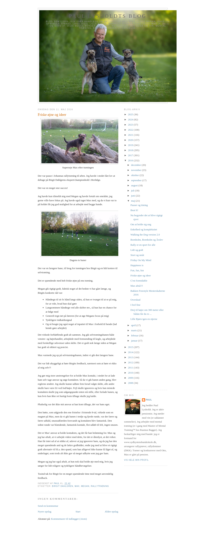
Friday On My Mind (140, 260)
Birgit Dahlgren (62, 486)
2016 (131, 160)
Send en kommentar (48, 505)
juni (133, 195)
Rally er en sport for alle (142, 244)
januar (134, 340)
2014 (131, 352)
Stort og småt (137, 255)
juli (133, 190)
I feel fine (135, 304)
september (136, 180)
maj (133, 200)
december (136, 164)
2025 (131, 114)
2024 (131, 119)
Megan (85, 486)
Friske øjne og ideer (140, 275)
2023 (131, 124)
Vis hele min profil (136, 460)
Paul (149, 400)
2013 (131, 357)
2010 (131, 372)
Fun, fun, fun (137, 270)
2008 (131, 382)
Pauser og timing (139, 205)
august (134, 185)
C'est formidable (138, 280)
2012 (131, 362)
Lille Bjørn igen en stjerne (143, 318)
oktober (135, 175)
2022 (131, 129)
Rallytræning (100, 486)
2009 (131, 377)
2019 (131, 145)
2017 (131, 155)
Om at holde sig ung (140, 224)
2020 (131, 139)
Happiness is (136, 265)
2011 (131, 367)
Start (78, 511)
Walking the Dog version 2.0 (145, 234)
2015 (131, 347)
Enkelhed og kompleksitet (143, 229)
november (136, 170)
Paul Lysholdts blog (108, 16)
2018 (131, 150)
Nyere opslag (44, 511)
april (133, 325)
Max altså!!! (136, 285)
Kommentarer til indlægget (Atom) (69, 518)
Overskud (135, 299)
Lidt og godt (136, 249)
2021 (131, 134)
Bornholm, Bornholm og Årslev (146, 239)
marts (134, 330)
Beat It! (134, 210)
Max (77, 486)
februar (135, 335)
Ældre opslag (111, 511)
